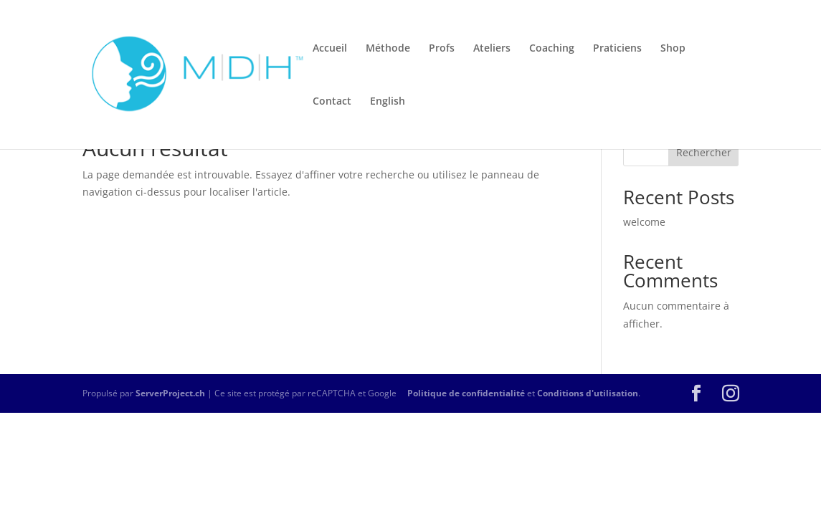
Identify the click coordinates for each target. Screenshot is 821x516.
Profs (442, 48)
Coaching (551, 48)
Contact (332, 102)
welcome (644, 222)
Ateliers (492, 48)
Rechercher (703, 152)
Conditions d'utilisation (587, 393)
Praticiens (617, 48)
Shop (672, 48)
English (387, 102)
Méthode (388, 48)
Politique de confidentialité (466, 393)
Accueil (330, 48)
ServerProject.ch (170, 393)
